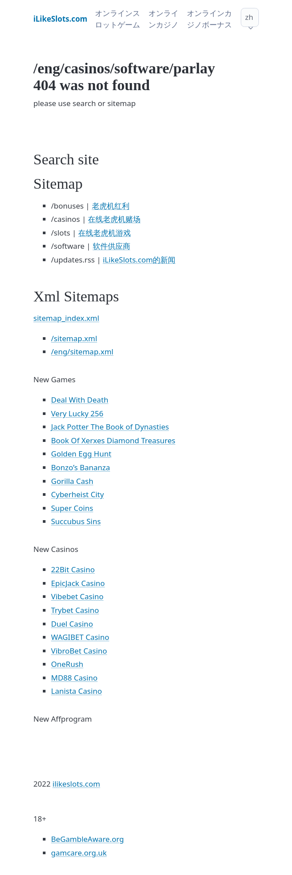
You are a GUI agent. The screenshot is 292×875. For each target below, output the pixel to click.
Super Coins (72, 508)
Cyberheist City (77, 494)
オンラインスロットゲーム (117, 19)
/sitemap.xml (74, 338)
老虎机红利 (110, 206)
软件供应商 (111, 246)
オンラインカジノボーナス (209, 19)
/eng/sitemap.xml (82, 351)
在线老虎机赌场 (114, 219)
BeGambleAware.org (87, 839)
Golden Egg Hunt (81, 454)
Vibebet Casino (77, 596)
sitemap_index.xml (66, 318)
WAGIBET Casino (80, 637)
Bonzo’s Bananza (80, 467)
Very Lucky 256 (77, 413)
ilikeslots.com (76, 784)
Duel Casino (72, 624)
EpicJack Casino (78, 583)
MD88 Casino (74, 678)
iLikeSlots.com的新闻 (139, 260)
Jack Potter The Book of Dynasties (110, 427)
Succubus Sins (76, 521)
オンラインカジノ (163, 19)
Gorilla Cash (72, 481)
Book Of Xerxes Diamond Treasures (113, 440)
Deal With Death (80, 400)
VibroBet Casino (79, 651)
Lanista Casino (76, 691)
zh (249, 17)
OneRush (67, 664)
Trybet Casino (75, 610)
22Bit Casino (73, 569)
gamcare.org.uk (79, 853)
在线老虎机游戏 (104, 233)
